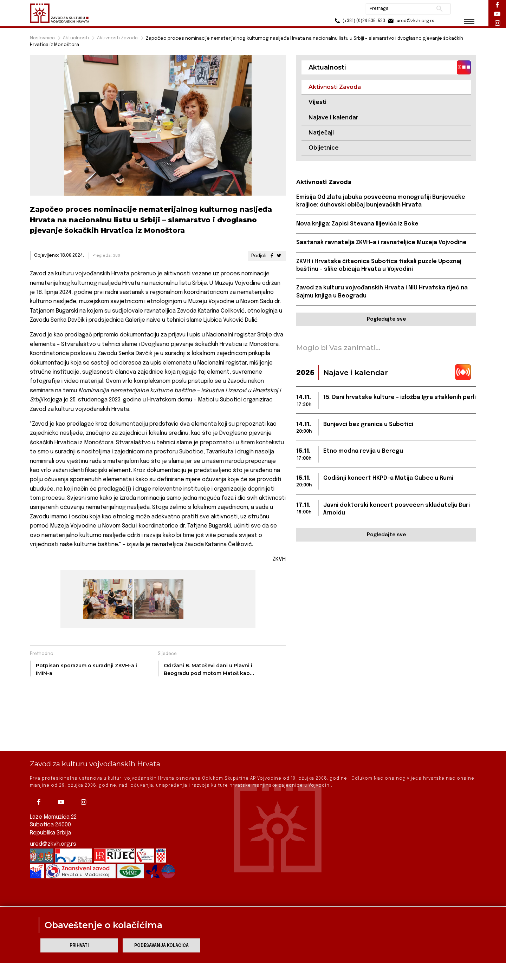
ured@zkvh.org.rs (53, 820)
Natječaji (321, 132)
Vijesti (317, 102)
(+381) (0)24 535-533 (358, 21)
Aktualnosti (76, 38)
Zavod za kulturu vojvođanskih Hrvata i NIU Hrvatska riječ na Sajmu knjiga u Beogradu (382, 292)
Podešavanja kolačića (161, 945)
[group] (107, 599)
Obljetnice (324, 147)
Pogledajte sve (386, 319)
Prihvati (79, 945)
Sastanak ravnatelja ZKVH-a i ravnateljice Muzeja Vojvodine (381, 242)
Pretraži (439, 9)
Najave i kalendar (333, 117)
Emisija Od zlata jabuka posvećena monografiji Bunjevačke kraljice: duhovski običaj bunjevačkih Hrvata (380, 201)
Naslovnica (42, 38)
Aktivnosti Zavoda (117, 38)
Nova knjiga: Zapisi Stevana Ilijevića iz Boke (357, 224)
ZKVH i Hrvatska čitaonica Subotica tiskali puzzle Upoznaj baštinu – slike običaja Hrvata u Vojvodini (378, 265)
